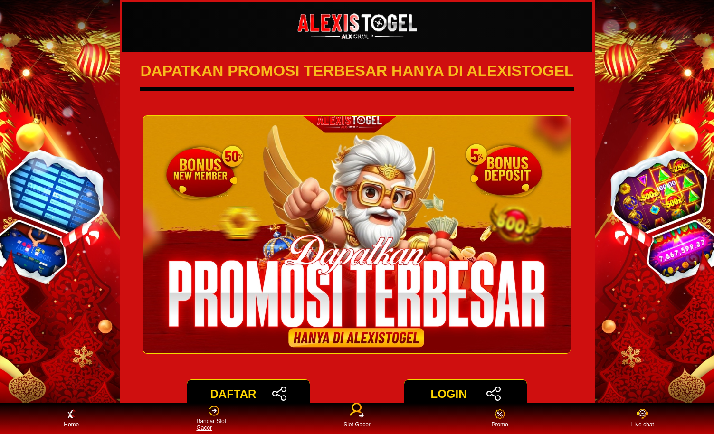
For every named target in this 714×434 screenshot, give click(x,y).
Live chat (642, 418)
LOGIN (465, 394)
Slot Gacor (357, 417)
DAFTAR (248, 394)
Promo (499, 418)
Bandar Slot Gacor (211, 418)
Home (71, 418)
